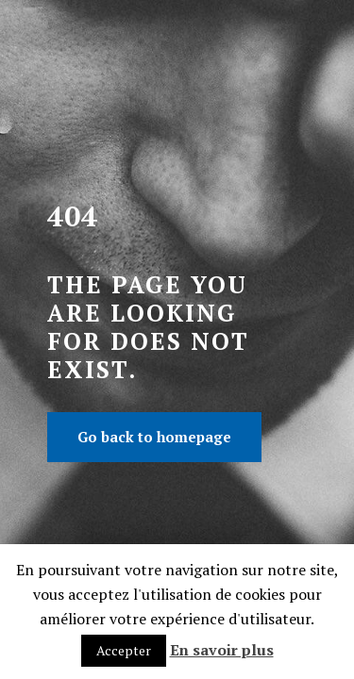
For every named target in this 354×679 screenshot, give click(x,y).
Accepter (123, 650)
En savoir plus (222, 649)
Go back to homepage (154, 436)
